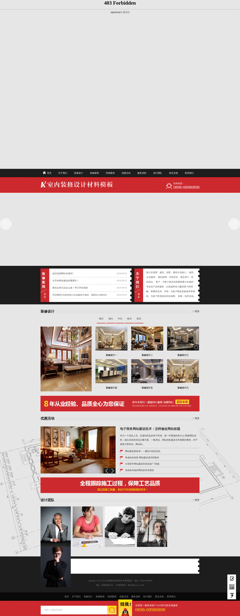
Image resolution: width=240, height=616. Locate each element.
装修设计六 (183, 388)
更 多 (45, 295)
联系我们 (189, 173)
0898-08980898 (186, 187)
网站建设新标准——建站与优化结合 (143, 451)
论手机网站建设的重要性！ (65, 280)
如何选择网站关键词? (62, 273)
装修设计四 (111, 388)
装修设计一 (111, 355)
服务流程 (141, 173)
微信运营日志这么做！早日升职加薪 (70, 288)
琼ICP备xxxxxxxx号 (136, 585)
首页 (49, 173)
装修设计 (78, 173)
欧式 (129, 319)
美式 (139, 319)
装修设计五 (147, 388)
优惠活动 (126, 173)
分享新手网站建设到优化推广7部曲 (142, 464)
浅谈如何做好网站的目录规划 (139, 470)
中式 (120, 319)
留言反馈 (173, 173)
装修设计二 (147, 355)
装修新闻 (94, 173)
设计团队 (157, 173)
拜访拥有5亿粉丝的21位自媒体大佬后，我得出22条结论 (79, 295)
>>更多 (196, 311)
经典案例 (110, 173)
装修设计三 (183, 355)
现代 (110, 319)
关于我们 (62, 173)
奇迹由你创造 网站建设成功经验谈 (142, 457)
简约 (101, 319)
